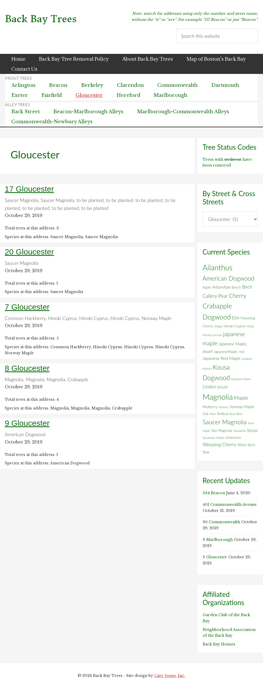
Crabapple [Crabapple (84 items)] (217, 306)
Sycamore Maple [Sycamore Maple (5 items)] (214, 437)
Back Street (25, 112)
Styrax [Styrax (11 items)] (252, 430)
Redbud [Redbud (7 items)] (222, 414)
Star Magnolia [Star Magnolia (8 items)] (221, 430)
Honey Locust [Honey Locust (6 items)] (212, 335)
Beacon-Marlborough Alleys (88, 112)
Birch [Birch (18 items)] (247, 287)
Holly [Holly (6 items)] (250, 326)
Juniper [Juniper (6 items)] (247, 359)
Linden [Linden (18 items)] (209, 386)
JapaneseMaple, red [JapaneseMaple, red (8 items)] (229, 352)
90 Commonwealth (221, 522)
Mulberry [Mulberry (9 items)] (210, 406)
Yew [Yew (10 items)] (206, 452)
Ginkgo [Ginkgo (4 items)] (218, 326)
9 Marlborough (218, 539)
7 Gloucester (27, 307)
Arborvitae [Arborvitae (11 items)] (221, 287)
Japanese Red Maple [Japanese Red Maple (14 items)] (222, 358)
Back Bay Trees (41, 19)
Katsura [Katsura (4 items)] (207, 368)
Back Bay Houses (219, 644)
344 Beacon (214, 493)
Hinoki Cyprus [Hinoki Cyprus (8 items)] (234, 326)
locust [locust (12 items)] (222, 386)
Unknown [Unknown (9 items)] (233, 437)
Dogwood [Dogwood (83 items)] (217, 317)
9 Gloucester (27, 423)
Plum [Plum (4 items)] (213, 414)
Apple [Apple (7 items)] (207, 287)
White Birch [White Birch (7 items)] (246, 445)
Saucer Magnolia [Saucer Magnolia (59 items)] (225, 422)
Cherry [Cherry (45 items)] (237, 295)
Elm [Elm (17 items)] (235, 318)
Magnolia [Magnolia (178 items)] (218, 396)
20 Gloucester (29, 251)
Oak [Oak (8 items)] (206, 414)
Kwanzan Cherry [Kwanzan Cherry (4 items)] (241, 379)
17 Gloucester (29, 189)
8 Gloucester (27, 368)
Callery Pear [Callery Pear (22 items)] (215, 296)
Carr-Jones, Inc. (169, 675)
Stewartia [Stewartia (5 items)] (239, 430)
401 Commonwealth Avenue (230, 504)
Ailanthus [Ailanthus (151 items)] (218, 267)
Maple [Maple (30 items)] (241, 397)
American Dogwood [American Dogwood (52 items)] (229, 278)
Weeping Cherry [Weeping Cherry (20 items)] (219, 444)
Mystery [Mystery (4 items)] (223, 407)
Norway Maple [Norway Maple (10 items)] (242, 406)
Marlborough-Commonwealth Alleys (184, 112)
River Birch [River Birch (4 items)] (236, 414)
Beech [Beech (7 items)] (236, 287)
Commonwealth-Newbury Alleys (51, 122)
